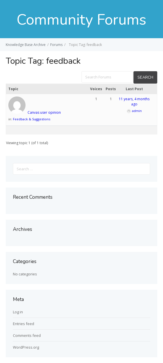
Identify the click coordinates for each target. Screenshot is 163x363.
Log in (18, 311)
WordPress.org (26, 347)
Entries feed (23, 323)
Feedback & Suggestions (31, 119)
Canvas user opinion (44, 112)
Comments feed (27, 335)
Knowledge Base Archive (26, 44)
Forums (56, 44)
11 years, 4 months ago (134, 101)
